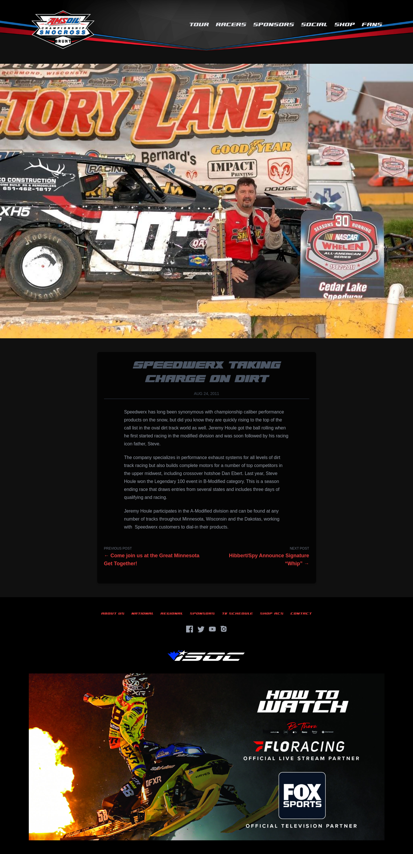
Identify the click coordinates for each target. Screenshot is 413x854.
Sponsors (273, 25)
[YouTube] (212, 629)
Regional (171, 613)
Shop (344, 25)
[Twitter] (201, 629)
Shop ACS (272, 613)
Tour (199, 25)
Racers (231, 25)
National (142, 613)
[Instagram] (223, 629)
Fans (372, 25)
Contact (301, 613)
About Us (113, 613)
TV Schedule (237, 613)
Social (314, 25)
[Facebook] (189, 629)
